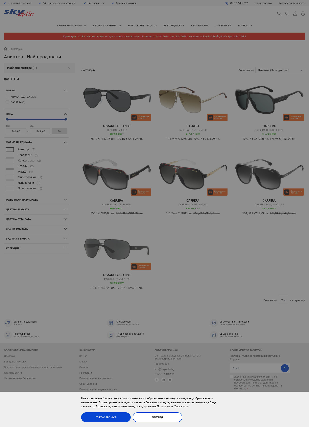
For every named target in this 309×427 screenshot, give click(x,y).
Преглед (157, 417)
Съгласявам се (106, 417)
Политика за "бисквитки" (173, 406)
